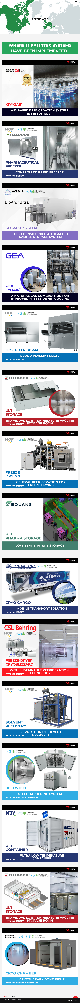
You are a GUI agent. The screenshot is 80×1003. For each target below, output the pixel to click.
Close (75, 1000)
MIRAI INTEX (5, 996)
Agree (68, 1000)
